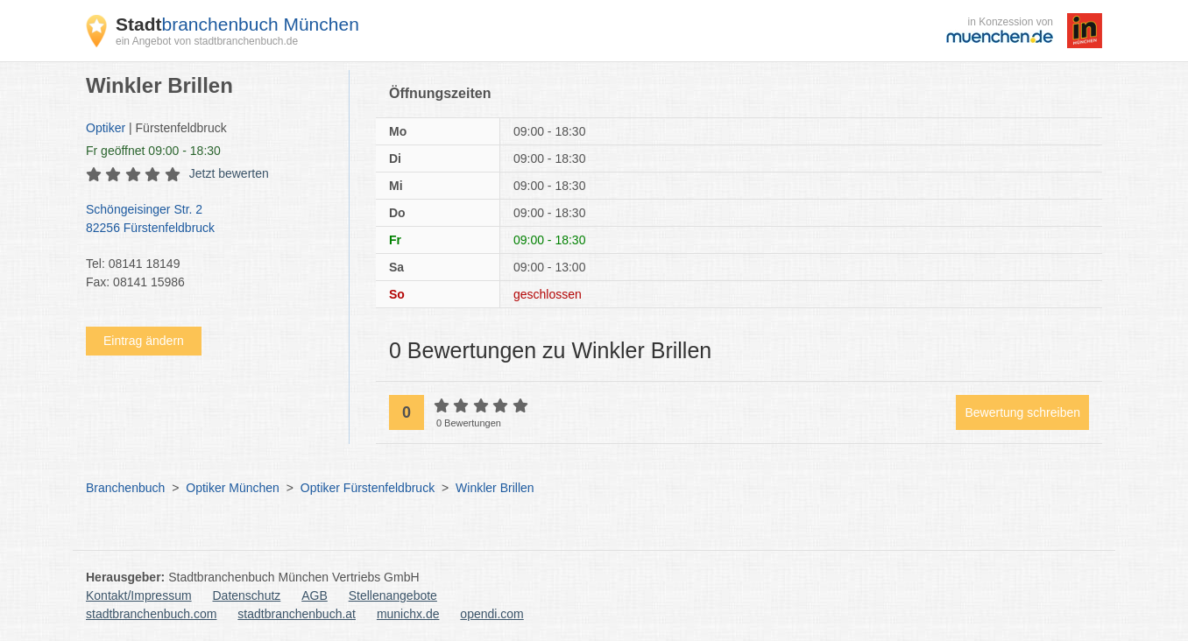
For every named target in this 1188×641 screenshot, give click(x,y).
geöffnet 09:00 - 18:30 (153, 151)
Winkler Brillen (495, 488)
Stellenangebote (393, 595)
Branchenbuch (125, 488)
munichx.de (408, 614)
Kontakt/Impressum (139, 595)
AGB (314, 595)
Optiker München (232, 488)
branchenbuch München (237, 24)
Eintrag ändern (143, 341)
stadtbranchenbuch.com (151, 614)
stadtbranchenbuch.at (296, 614)
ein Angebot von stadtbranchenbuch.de (207, 41)
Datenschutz (247, 595)
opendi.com (491, 614)
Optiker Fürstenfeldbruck (368, 488)
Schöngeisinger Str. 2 (208, 219)
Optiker (105, 128)
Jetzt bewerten (229, 173)
